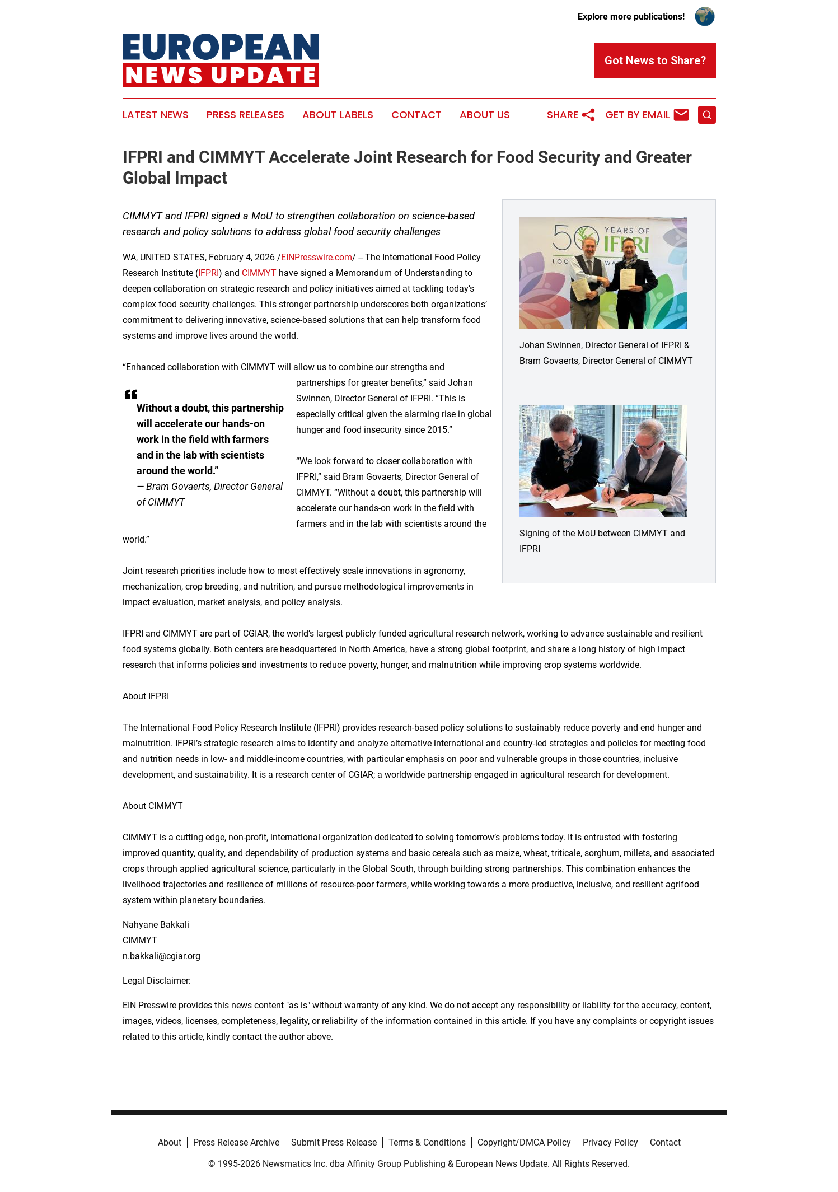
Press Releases (245, 115)
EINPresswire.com (316, 257)
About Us (485, 115)
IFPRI (208, 273)
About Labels (337, 115)
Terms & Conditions (427, 1142)
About (169, 1142)
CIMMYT (259, 273)
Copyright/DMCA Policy (524, 1142)
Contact (416, 115)
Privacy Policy (610, 1142)
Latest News (156, 115)
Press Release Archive (236, 1142)
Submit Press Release (334, 1142)
